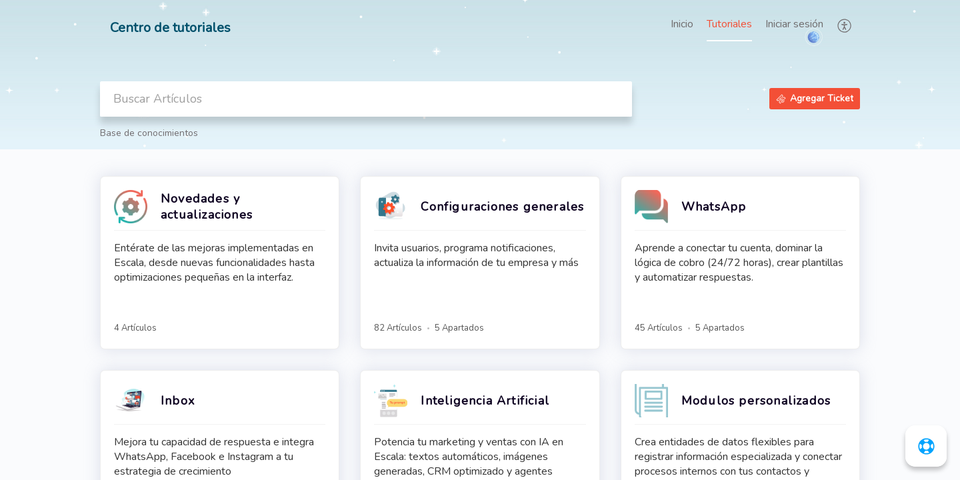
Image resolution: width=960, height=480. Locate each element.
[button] (845, 25)
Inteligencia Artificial (485, 401)
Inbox (178, 401)
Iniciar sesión (794, 24)
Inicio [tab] (682, 24)
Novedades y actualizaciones (207, 207)
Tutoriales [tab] (729, 24)
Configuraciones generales (502, 207)
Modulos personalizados (756, 401)
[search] (366, 99)
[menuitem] (794, 25)
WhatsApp (714, 207)
